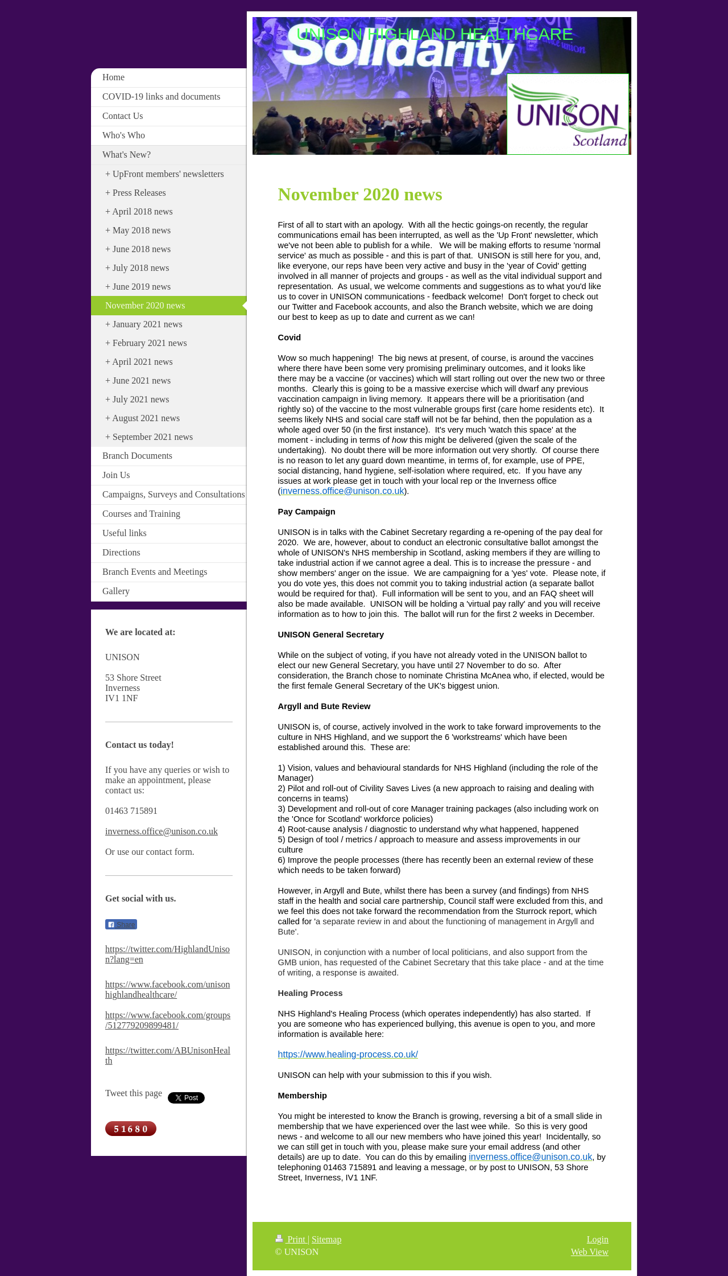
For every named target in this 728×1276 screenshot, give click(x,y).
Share (121, 925)
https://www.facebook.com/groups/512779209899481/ (167, 1020)
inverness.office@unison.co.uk (161, 831)
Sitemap (326, 1239)
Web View (590, 1252)
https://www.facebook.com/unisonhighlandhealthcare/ (167, 989)
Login (598, 1239)
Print (291, 1239)
